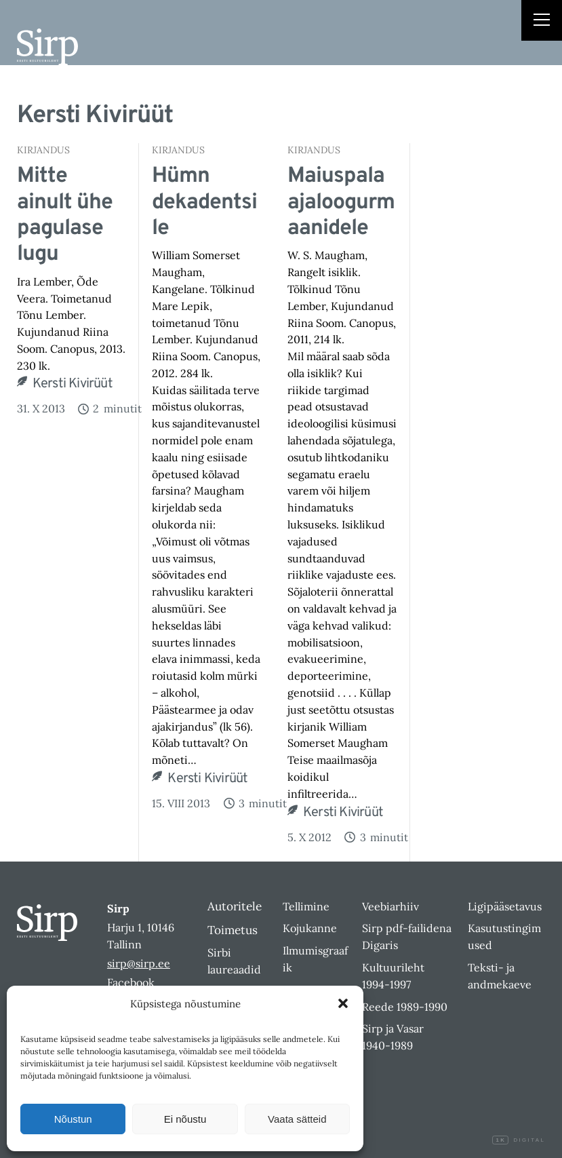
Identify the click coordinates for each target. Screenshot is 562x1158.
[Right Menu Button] (542, 22)
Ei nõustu (185, 1119)
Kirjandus (43, 150)
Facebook (131, 982)
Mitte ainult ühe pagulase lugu (65, 215)
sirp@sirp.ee (138, 963)
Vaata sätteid (297, 1119)
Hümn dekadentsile (204, 202)
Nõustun (73, 1119)
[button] (343, 1003)
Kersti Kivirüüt (73, 384)
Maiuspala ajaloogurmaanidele (341, 202)
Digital (518, 1140)
